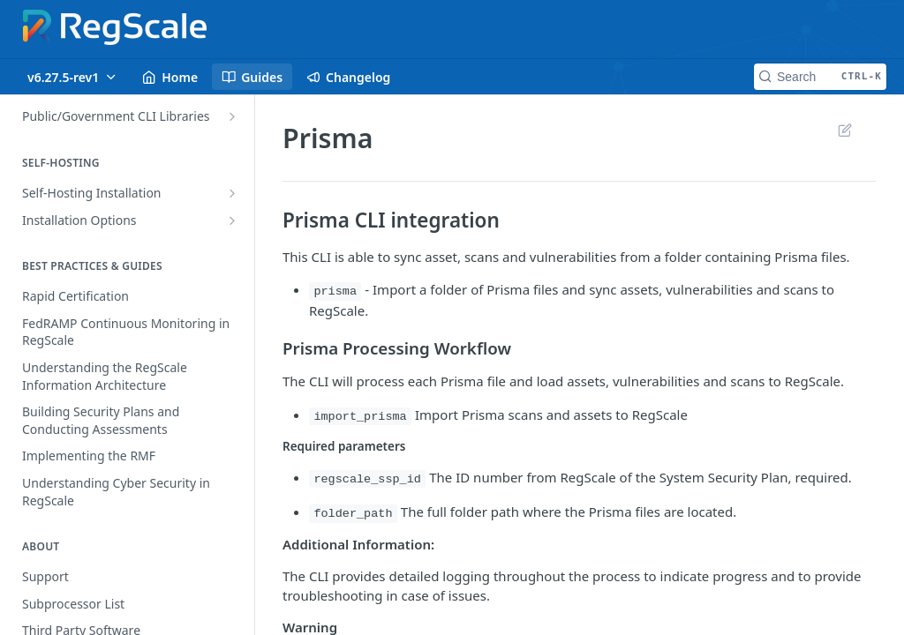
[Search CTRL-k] (820, 77)
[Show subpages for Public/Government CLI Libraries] (232, 116)
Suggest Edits (844, 130)
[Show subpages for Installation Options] (232, 220)
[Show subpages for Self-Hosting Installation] (232, 193)
